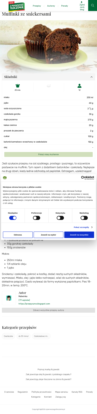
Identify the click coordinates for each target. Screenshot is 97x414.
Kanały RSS (77, 392)
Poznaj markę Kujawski (48, 369)
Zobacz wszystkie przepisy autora (48, 310)
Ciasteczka (8, 336)
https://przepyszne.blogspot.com (34, 304)
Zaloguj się (60, 397)
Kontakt (48, 397)
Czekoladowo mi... (41, 336)
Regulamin (23, 392)
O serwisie (9, 392)
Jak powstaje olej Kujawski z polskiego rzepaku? (48, 374)
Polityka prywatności (41, 392)
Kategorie (35, 397)
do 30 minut (23, 336)
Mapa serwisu (61, 392)
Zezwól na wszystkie (79, 235)
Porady (89, 392)
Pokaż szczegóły (81, 227)
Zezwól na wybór (48, 235)
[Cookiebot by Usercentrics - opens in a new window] (83, 178)
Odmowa (18, 235)
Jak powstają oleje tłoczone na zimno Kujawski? (48, 379)
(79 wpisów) (24, 300)
